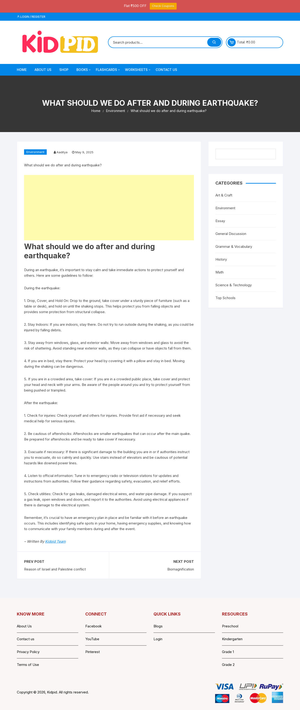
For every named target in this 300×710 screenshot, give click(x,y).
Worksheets (138, 70)
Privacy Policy (28, 652)
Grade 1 (228, 652)
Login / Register (31, 16)
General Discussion (230, 233)
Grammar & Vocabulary (233, 246)
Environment (35, 152)
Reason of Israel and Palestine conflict (55, 569)
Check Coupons (163, 6)
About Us (43, 70)
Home (22, 70)
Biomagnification (180, 569)
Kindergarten (232, 639)
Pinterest (92, 652)
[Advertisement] (109, 207)
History (221, 259)
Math (219, 272)
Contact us (25, 639)
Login (158, 639)
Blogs (158, 626)
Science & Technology (233, 285)
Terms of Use (28, 664)
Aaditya (62, 152)
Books (83, 70)
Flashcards (108, 70)
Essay (220, 221)
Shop (63, 70)
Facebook (93, 626)
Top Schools (225, 298)
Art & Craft (223, 195)
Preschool (230, 626)
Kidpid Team (55, 541)
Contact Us (166, 70)
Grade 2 (228, 664)
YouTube (92, 639)
